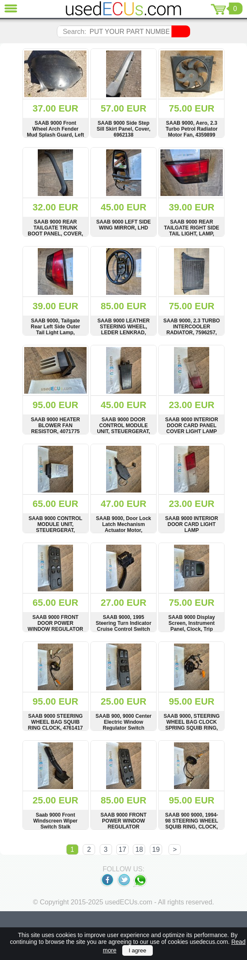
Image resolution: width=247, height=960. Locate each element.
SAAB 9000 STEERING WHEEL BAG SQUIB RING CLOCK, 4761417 (55, 722)
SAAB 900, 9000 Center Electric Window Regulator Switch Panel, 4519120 (123, 725)
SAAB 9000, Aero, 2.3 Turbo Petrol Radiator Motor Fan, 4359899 (191, 129)
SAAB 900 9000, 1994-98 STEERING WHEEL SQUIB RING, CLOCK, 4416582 (191, 824)
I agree (137, 950)
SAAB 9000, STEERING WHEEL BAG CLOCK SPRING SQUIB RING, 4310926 (191, 725)
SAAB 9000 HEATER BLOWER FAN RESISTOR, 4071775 (55, 425)
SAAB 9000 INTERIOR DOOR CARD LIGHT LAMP (191, 524)
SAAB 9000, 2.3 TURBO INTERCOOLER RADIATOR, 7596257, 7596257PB (191, 329)
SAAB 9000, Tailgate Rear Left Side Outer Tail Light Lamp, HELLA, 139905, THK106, (55, 332)
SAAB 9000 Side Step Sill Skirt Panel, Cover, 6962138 (124, 129)
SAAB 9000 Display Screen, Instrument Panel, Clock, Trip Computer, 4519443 (191, 626)
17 (122, 849)
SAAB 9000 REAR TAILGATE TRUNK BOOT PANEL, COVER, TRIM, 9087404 (55, 231)
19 (156, 849)
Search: (74, 31)
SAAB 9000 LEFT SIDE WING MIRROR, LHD (123, 225)
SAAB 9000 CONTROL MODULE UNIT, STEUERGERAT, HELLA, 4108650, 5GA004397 (55, 530)
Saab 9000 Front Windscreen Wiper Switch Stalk (55, 821)
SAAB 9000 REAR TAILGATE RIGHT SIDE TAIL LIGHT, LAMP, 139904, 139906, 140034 (191, 231)
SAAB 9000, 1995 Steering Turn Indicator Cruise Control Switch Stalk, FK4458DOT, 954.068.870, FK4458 (123, 629)
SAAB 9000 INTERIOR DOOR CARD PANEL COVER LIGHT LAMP (191, 425)
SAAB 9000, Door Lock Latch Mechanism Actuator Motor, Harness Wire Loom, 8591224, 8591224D (123, 530)
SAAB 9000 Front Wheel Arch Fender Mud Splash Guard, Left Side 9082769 (55, 132)
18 (139, 849)
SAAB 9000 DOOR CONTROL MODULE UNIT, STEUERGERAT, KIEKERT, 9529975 (123, 428)
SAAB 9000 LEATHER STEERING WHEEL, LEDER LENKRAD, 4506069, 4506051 (123, 329)
